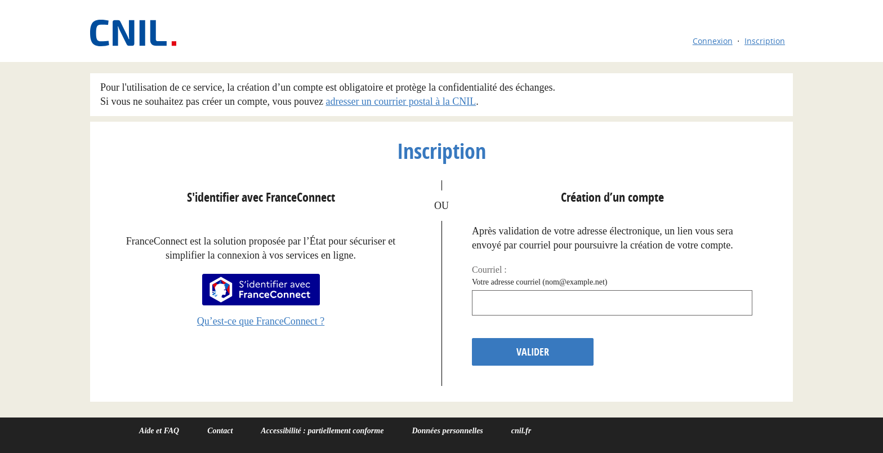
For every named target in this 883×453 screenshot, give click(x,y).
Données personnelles (447, 431)
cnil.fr (521, 431)
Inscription (764, 40)
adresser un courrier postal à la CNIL (400, 101)
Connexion (713, 40)
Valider (532, 352)
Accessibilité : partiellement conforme (322, 431)
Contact (220, 431)
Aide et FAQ (159, 431)
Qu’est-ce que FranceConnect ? (260, 321)
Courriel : (489, 269)
